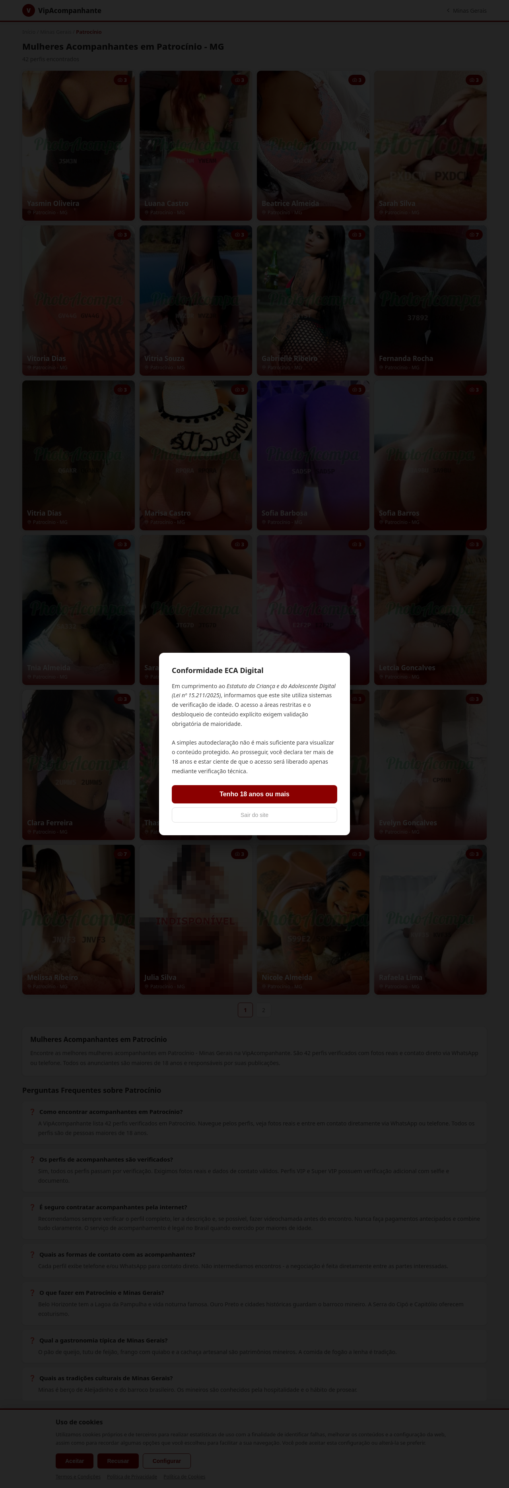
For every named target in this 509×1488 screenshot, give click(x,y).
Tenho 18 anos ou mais (254, 794)
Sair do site (254, 815)
